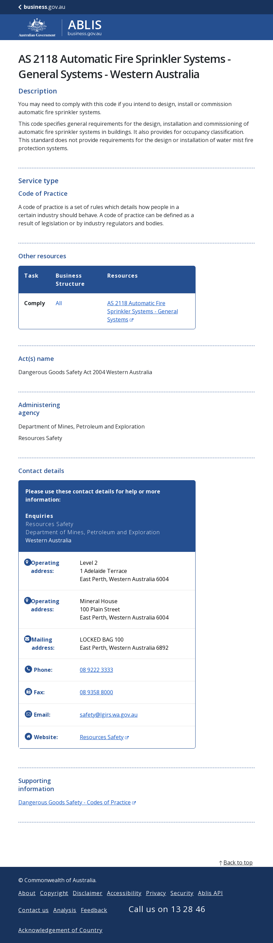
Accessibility (124, 904)
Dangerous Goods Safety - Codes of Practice (77, 802)
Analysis (65, 921)
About (27, 904)
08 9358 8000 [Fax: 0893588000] (96, 692)
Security (182, 904)
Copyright (54, 904)
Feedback (94, 921)
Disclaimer (88, 904)
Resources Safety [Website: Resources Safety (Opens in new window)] (104, 737)
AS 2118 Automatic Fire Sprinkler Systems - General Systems (142, 311)
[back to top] (136, 873)
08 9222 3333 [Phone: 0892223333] (96, 670)
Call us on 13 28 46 (167, 919)
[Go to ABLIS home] (60, 27)
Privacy (156, 904)
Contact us (33, 921)
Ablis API (210, 904)
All (59, 303)
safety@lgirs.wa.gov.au (109, 714)
